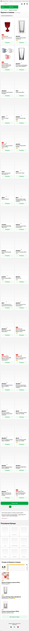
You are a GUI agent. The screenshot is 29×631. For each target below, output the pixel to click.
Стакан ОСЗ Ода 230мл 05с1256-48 (11, 597)
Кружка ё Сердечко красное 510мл (11, 582)
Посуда (5, 10)
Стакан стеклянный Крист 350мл (10, 611)
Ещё (1, 10)
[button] (11, 7)
